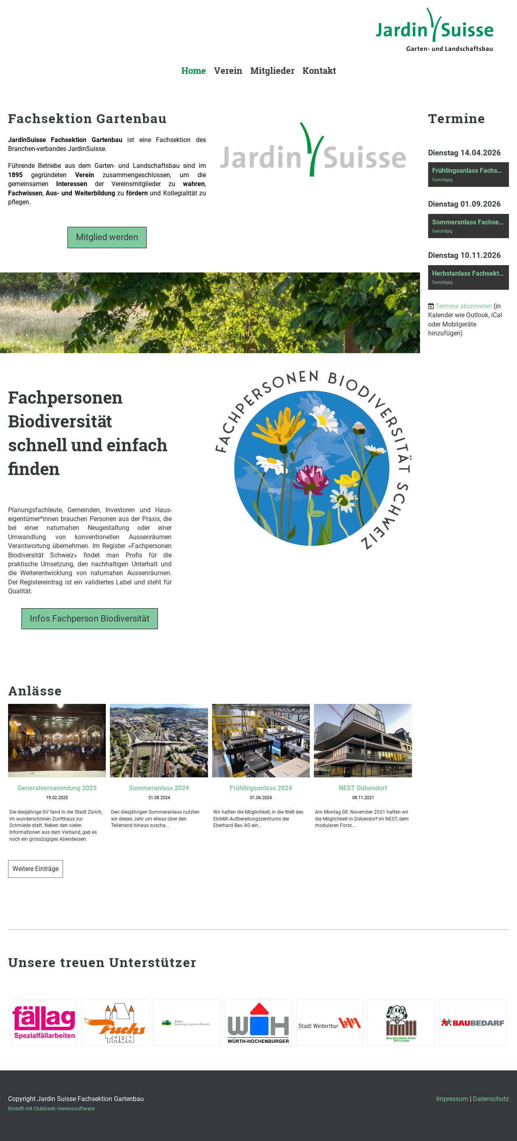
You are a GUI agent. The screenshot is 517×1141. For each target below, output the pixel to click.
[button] (468, 174)
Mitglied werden (107, 237)
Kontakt (319, 70)
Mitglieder (272, 70)
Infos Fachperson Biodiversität (89, 618)
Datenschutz (491, 1099)
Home (193, 70)
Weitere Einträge (36, 869)
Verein (228, 70)
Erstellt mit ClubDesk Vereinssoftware (51, 1108)
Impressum (452, 1099)
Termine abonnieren (463, 306)
